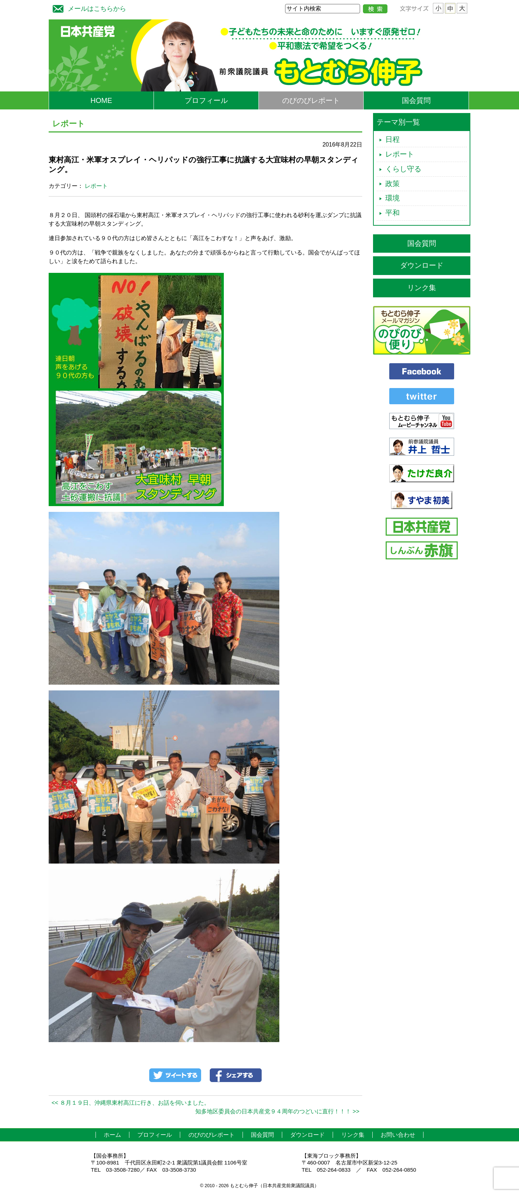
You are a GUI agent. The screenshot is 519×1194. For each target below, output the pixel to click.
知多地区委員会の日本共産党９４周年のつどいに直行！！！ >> (277, 1111)
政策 (392, 184)
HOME (101, 100)
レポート (96, 186)
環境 (392, 198)
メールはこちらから (87, 7)
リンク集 (421, 288)
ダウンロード (421, 265)
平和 (392, 213)
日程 (392, 139)
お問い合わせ (398, 1135)
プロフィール (206, 100)
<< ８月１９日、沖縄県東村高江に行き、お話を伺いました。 (131, 1103)
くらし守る (403, 169)
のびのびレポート (311, 100)
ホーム (112, 1135)
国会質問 (416, 100)
